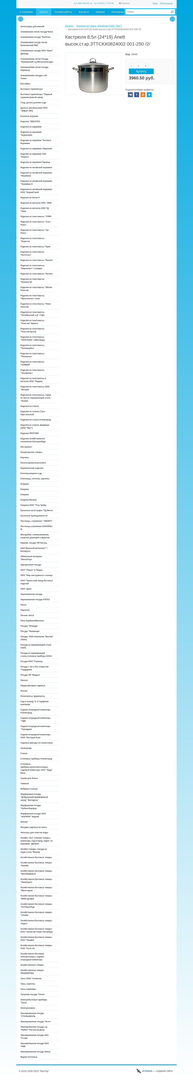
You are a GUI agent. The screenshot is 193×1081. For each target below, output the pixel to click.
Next (172, 19)
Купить (141, 71)
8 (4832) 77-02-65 (104, 3)
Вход (155, 3)
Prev (20, 19)
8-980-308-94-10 (83, 3)
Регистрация (166, 3)
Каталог (69, 25)
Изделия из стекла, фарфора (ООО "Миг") (99, 25)
